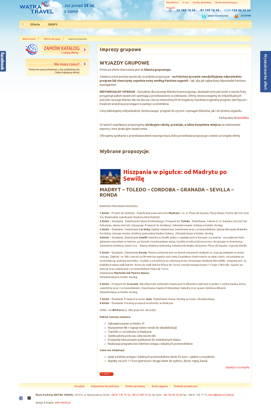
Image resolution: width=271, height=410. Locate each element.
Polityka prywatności (186, 386)
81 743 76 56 (209, 10)
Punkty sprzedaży (202, 2)
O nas (186, 2)
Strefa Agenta (160, 386)
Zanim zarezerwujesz (226, 2)
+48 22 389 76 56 (141, 394)
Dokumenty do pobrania (105, 386)
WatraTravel (28, 39)
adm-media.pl (63, 402)
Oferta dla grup (52, 39)
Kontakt (170, 8)
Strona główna (36, 8)
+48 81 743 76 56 (120, 394)
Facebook (21, 399)
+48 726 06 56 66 (172, 394)
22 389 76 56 (185, 10)
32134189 (246, 15)
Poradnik (79, 386)
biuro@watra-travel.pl (221, 394)
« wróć (106, 374)
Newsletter (172, 2)
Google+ (29, 399)
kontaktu (243, 117)
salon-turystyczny (218, 15)
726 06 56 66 (241, 10)
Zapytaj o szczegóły (237, 367)
